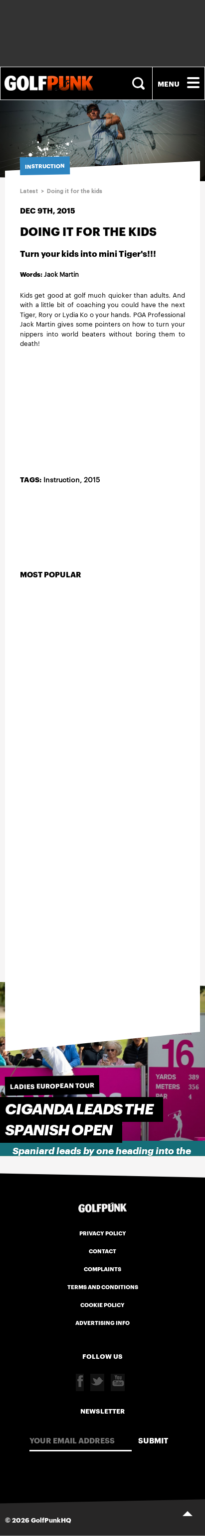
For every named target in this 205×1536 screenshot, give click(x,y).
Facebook (80, 1382)
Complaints (102, 1269)
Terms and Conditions (102, 1287)
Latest (29, 191)
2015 (92, 479)
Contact (102, 1251)
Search (139, 83)
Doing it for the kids (74, 191)
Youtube (118, 1382)
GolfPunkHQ (51, 1519)
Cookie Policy (102, 1305)
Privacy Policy (102, 1233)
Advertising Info (102, 1322)
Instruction (61, 479)
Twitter (97, 1382)
